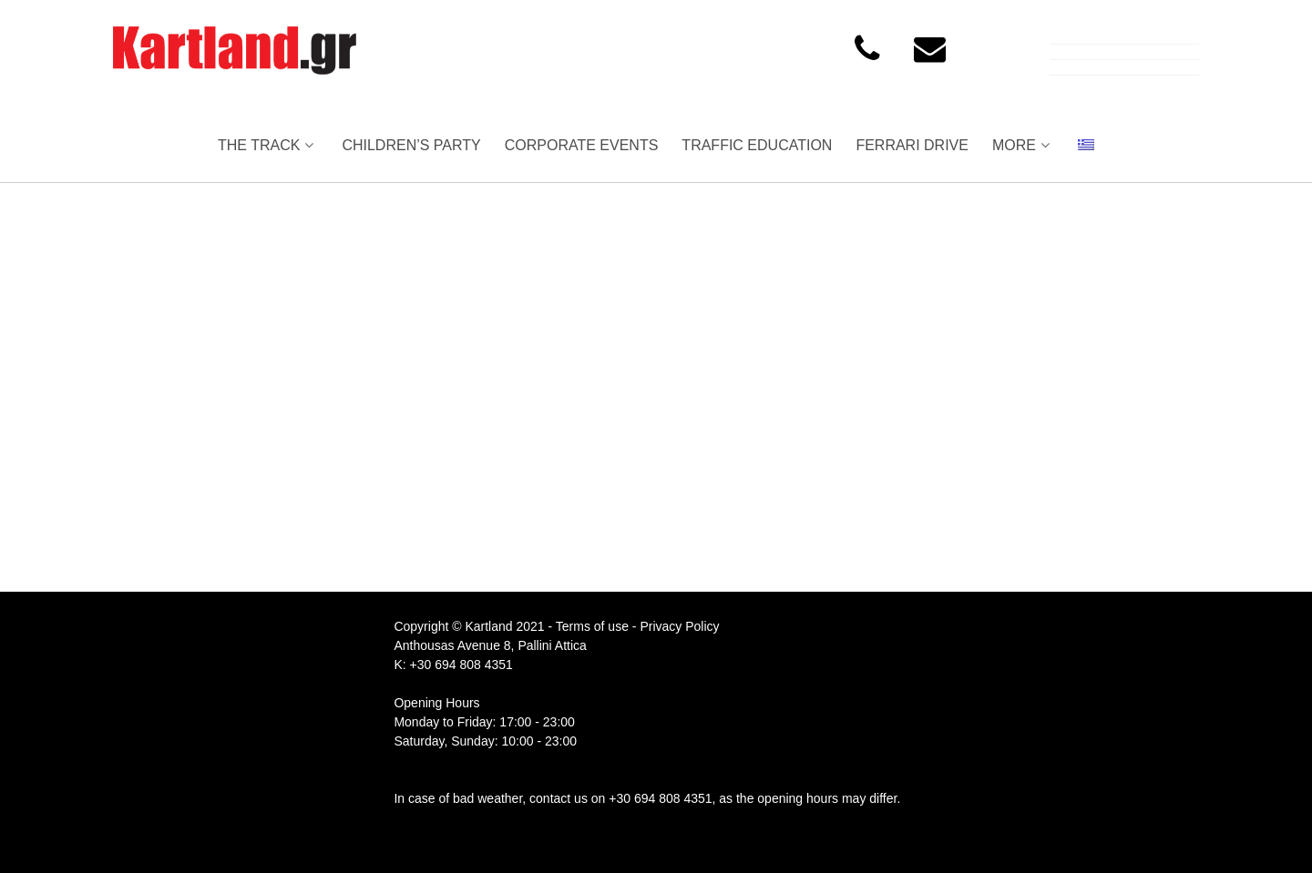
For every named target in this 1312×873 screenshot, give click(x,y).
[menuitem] (1086, 145)
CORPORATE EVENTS (582, 145)
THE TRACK (268, 145)
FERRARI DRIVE (912, 145)
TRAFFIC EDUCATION (757, 145)
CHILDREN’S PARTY (411, 145)
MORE (1023, 145)
